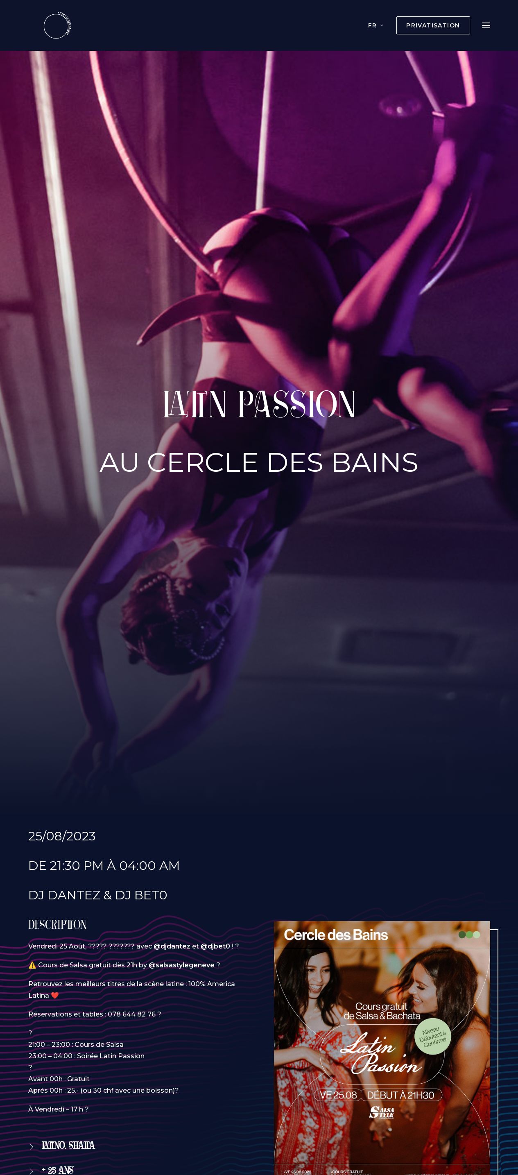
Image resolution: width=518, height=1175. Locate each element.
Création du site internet (219, 1140)
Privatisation (120, 1103)
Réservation (67, 687)
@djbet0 (215, 360)
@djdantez (172, 360)
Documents (357, 1103)
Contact (406, 1103)
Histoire (272, 1103)
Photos (310, 1103)
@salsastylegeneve (182, 379)
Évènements (178, 1103)
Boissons (230, 1103)
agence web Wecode (303, 1140)
